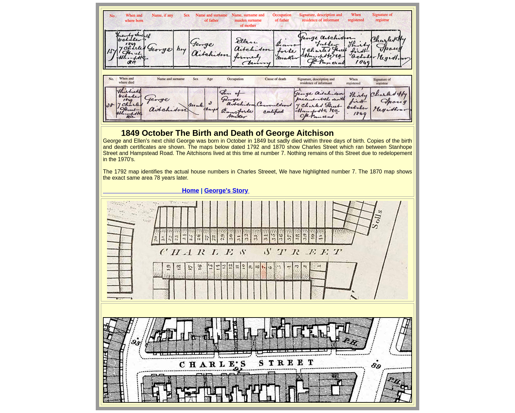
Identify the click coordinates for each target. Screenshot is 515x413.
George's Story (226, 190)
